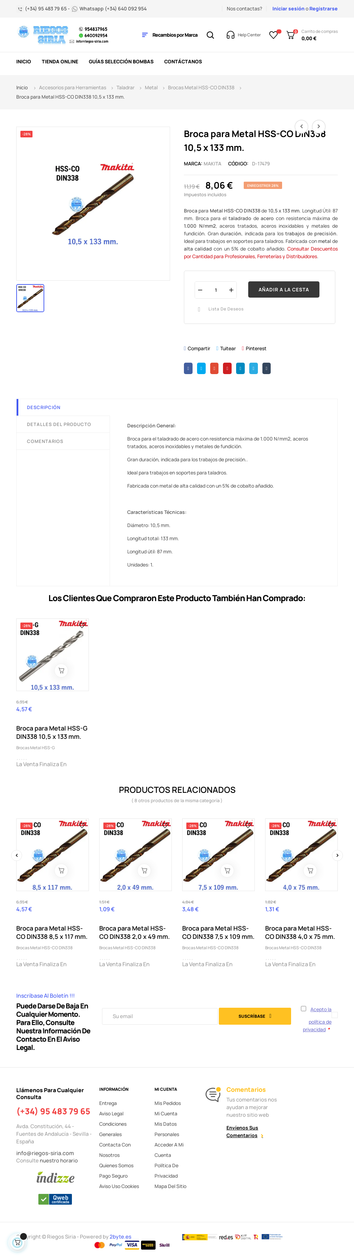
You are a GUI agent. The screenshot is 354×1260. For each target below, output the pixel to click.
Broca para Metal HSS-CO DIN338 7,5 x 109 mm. (218, 932)
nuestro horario (59, 1160)
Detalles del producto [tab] (59, 424)
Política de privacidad (166, 1170)
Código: (238, 163)
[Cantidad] (215, 290)
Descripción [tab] (43, 407)
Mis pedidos (168, 1103)
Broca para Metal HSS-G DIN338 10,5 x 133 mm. (51, 732)
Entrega (108, 1103)
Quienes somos (116, 1165)
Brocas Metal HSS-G (35, 748)
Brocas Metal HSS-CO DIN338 (44, 948)
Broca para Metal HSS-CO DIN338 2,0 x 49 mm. (134, 932)
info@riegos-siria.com (45, 1153)
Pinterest (256, 348)
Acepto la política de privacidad (317, 1019)
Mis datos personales (167, 1129)
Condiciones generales (113, 1129)
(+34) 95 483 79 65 (53, 1111)
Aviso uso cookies (119, 1186)
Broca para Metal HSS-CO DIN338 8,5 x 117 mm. (51, 932)
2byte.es (121, 1236)
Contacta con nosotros (115, 1149)
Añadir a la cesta (284, 289)
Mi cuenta (166, 1113)
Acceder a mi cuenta (169, 1149)
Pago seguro (113, 1175)
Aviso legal (111, 1113)
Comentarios (45, 441)
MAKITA (212, 163)
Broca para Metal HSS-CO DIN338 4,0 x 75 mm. (300, 932)
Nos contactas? (244, 8)
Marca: (193, 163)
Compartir (199, 348)
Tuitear (228, 348)
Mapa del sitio (170, 1186)
